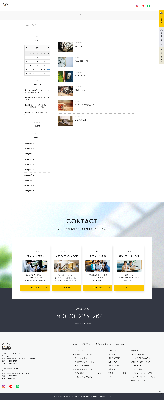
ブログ (111, 377)
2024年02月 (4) (29, 186)
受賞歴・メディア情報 (117, 373)
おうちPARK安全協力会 (140, 358)
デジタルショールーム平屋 (142, 373)
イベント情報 (136, 369)
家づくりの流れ (81, 358)
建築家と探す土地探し (84, 377)
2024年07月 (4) (29, 159)
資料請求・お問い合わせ (141, 362)
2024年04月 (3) (29, 175)
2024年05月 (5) (29, 170)
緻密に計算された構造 (84, 369)
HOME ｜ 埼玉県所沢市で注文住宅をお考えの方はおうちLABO (98, 344)
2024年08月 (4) (29, 154)
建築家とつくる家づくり (84, 354)
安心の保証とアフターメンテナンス (89, 373)
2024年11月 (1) (29, 143)
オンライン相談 (137, 365)
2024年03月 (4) (29, 180)
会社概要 (134, 351)
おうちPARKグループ (140, 354)
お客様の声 (112, 362)
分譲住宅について (138, 380)
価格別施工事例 (114, 358)
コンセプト (79, 351)
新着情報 (111, 369)
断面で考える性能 (82, 365)
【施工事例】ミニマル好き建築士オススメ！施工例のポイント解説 (36, 106)
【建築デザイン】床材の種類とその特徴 (36, 113)
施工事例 (111, 354)
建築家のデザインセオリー (85, 362)
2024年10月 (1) (29, 148)
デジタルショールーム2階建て (143, 377)
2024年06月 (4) (29, 164)
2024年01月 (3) (29, 191)
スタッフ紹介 (113, 365)
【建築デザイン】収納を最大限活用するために (36, 98)
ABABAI (102, 396)
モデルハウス (113, 351)
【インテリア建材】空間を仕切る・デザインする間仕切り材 (36, 91)
